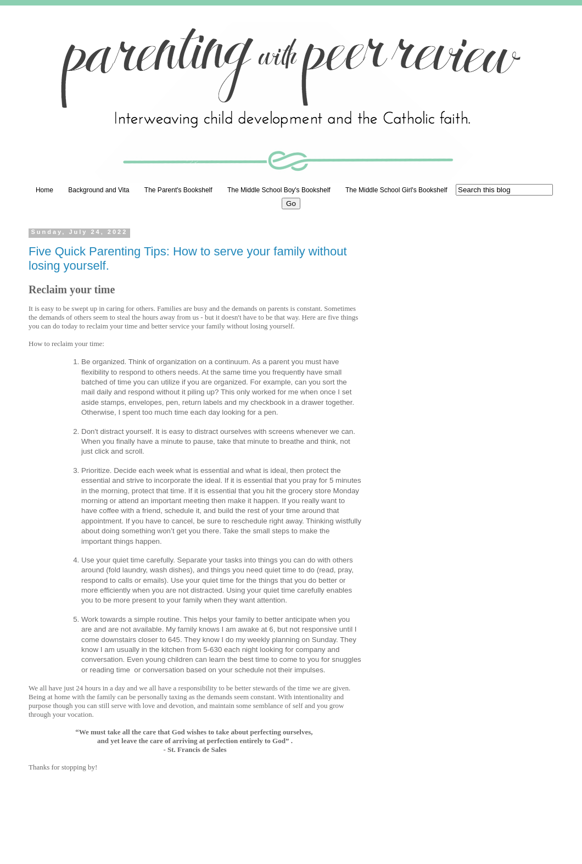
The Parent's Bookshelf (178, 190)
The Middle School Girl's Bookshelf (396, 190)
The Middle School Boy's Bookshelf (279, 190)
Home (44, 190)
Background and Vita (98, 190)
